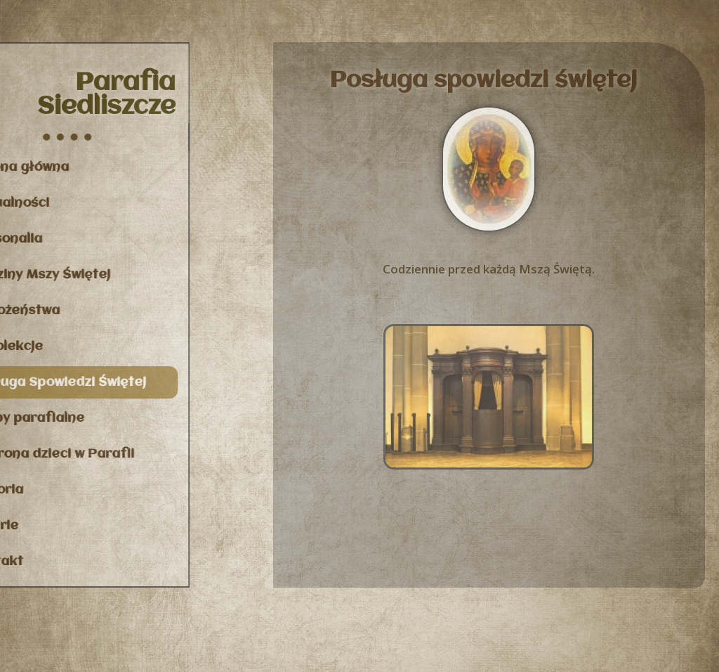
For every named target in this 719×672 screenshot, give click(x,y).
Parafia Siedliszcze (85, 95)
